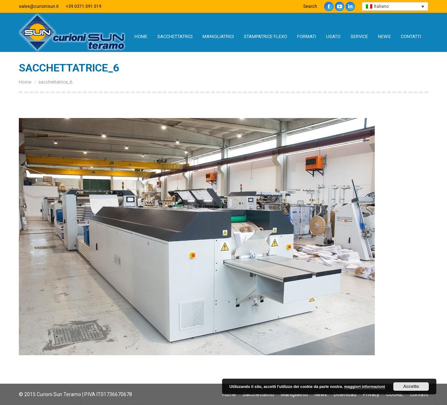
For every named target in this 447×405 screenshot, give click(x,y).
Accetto (411, 386)
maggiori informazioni (364, 386)
